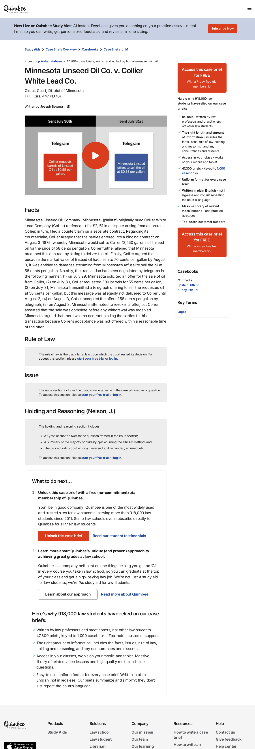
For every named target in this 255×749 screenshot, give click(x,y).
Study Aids (32, 49)
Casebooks (90, 49)
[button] (96, 155)
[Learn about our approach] (68, 594)
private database (50, 61)
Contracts (185, 280)
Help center (226, 746)
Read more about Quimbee (124, 594)
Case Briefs (112, 49)
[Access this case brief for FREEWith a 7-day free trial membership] (202, 78)
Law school (100, 732)
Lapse (182, 312)
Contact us (225, 732)
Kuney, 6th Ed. (188, 290)
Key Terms (187, 302)
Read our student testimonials (120, 536)
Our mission (142, 732)
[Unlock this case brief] (64, 536)
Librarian (98, 746)
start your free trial (91, 358)
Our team (139, 739)
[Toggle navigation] (249, 8)
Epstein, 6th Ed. (189, 285)
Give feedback (229, 739)
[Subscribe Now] (222, 28)
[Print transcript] (225, 49)
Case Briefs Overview (61, 49)
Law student (101, 739)
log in (113, 358)
